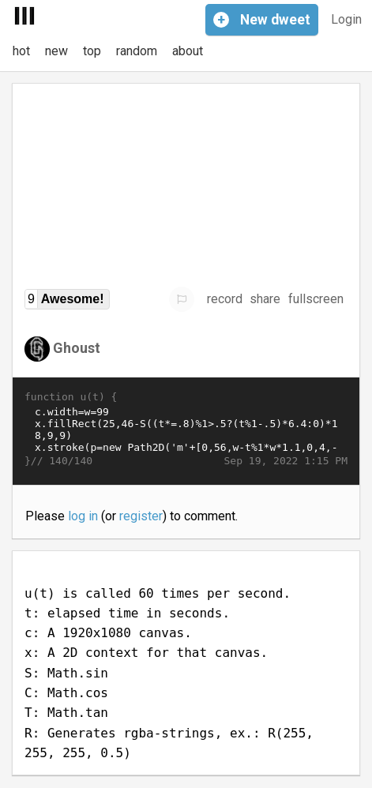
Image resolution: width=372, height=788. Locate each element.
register (141, 515)
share (265, 298)
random (136, 50)
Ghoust (76, 348)
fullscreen (316, 298)
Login (346, 19)
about (187, 50)
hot (21, 50)
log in (83, 515)
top (92, 50)
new (56, 50)
